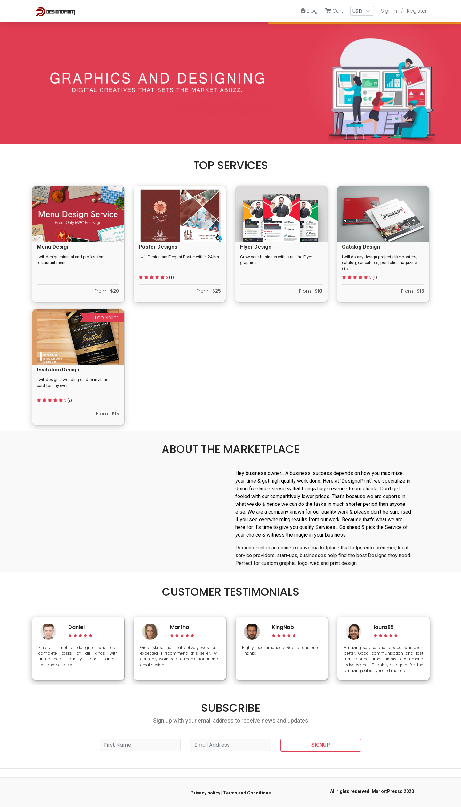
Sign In (389, 10)
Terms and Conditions (247, 792)
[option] (78, 648)
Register (417, 10)
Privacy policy (205, 792)
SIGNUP (320, 745)
